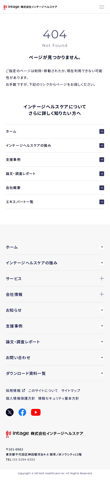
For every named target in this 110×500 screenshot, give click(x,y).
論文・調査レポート (55, 173)
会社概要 (55, 187)
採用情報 (13, 390)
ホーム (55, 131)
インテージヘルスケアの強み (55, 145)
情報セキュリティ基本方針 (58, 398)
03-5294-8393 (24, 459)
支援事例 (55, 159)
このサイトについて (43, 390)
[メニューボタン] (101, 7)
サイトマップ (71, 390)
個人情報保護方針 (20, 398)
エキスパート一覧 (55, 201)
